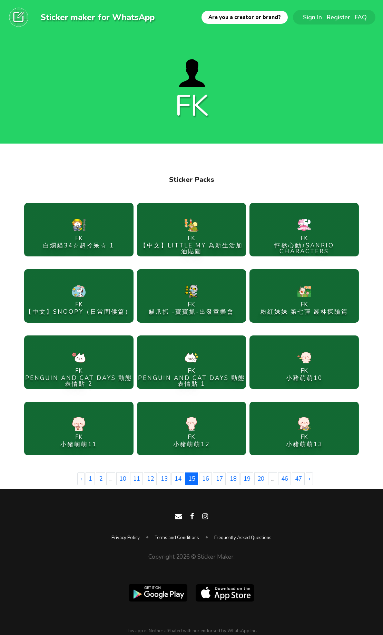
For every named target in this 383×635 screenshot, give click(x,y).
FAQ (361, 17)
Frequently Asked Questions (243, 538)
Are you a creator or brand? (244, 17)
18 (233, 479)
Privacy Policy (125, 538)
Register (338, 17)
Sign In (312, 17)
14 (178, 479)
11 (136, 479)
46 (284, 479)
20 (260, 479)
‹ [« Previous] (81, 479)
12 (150, 479)
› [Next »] (309, 479)
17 (219, 479)
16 (205, 479)
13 (164, 479)
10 (122, 479)
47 (298, 479)
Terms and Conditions (177, 538)
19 (247, 479)
